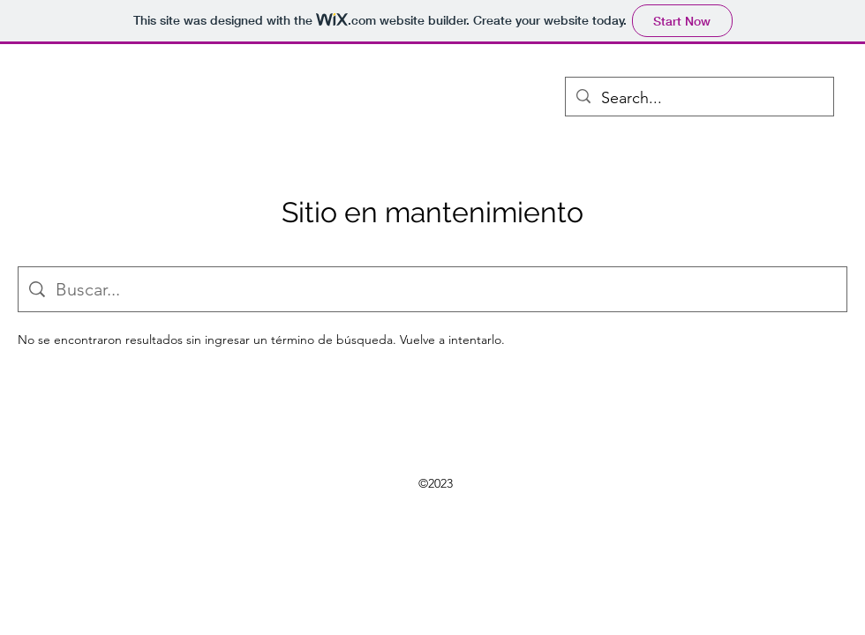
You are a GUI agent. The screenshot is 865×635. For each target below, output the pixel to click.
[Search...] (698, 99)
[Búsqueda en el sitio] (445, 289)
